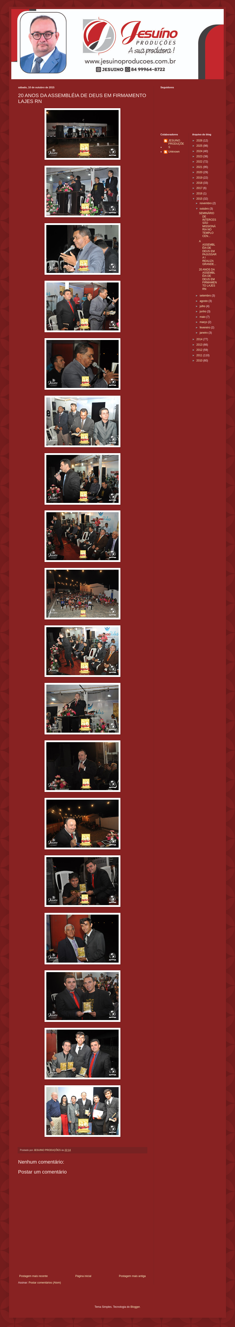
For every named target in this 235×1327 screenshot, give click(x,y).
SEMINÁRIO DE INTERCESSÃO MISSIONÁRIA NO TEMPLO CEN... (207, 225)
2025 (199, 145)
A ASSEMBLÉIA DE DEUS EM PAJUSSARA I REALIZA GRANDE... (207, 253)
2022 (199, 161)
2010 (199, 360)
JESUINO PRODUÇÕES (176, 144)
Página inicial (83, 1276)
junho (203, 311)
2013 (199, 344)
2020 (199, 172)
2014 (199, 339)
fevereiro (205, 327)
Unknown (174, 151)
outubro (204, 208)
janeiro (204, 332)
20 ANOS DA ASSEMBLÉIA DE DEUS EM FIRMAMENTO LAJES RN (208, 279)
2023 (199, 156)
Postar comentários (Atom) (45, 1282)
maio (203, 316)
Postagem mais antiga (132, 1276)
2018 (199, 182)
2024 (199, 151)
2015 (199, 198)
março (204, 322)
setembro (206, 295)
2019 (199, 177)
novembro (206, 203)
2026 (199, 140)
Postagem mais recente (33, 1276)
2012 (199, 349)
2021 (199, 167)
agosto (204, 301)
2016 (199, 193)
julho (203, 306)
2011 (199, 355)
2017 (199, 188)
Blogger (135, 1306)
